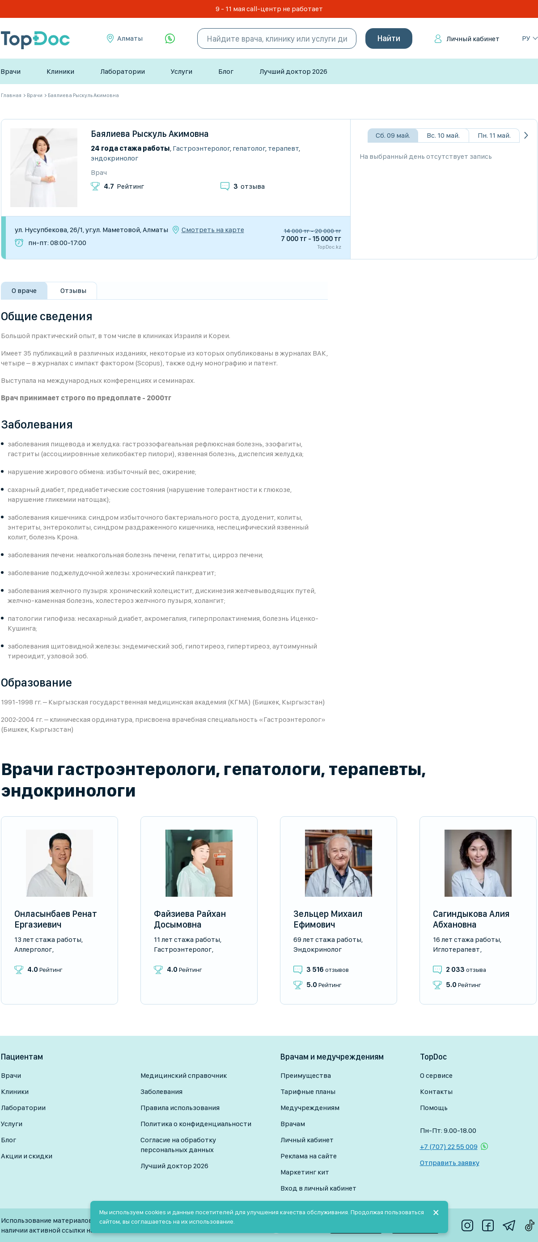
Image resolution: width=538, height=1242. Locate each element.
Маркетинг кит (304, 1172)
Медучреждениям (309, 1107)
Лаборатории (122, 71)
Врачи (10, 71)
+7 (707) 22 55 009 (449, 1146)
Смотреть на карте (213, 230)
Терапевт (283, 148)
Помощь (434, 1107)
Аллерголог (33, 949)
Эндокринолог (114, 158)
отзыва (249, 186)
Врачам (292, 1123)
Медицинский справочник (183, 1075)
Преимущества (305, 1075)
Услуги (181, 71)
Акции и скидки (26, 1156)
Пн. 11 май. (494, 135)
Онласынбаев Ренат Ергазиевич (55, 919)
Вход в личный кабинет (318, 1188)
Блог (225, 71)
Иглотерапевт (456, 949)
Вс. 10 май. (443, 135)
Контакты (436, 1091)
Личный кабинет (473, 38)
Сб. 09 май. (393, 135)
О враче (24, 290)
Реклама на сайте (308, 1156)
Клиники (60, 71)
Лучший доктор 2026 (293, 71)
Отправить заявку (449, 1162)
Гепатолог (249, 148)
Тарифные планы (307, 1091)
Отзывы (73, 290)
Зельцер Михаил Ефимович (328, 919)
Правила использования (180, 1107)
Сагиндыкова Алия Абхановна (471, 919)
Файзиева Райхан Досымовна (190, 919)
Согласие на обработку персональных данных (178, 1145)
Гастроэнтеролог (201, 148)
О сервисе (436, 1075)
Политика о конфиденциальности (195, 1123)
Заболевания (161, 1091)
